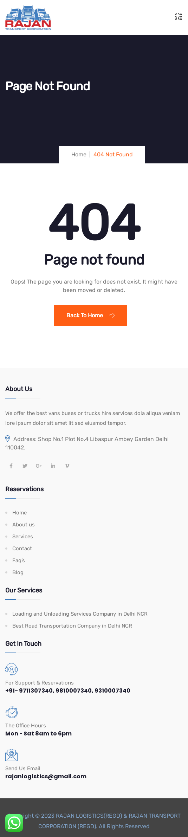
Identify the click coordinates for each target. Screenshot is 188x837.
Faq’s (18, 560)
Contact (22, 548)
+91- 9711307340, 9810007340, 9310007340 (67, 691)
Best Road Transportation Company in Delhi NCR (72, 626)
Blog (18, 572)
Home (19, 513)
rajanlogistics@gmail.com (45, 776)
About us (23, 524)
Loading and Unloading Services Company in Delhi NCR (80, 614)
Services (22, 536)
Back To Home (90, 315)
